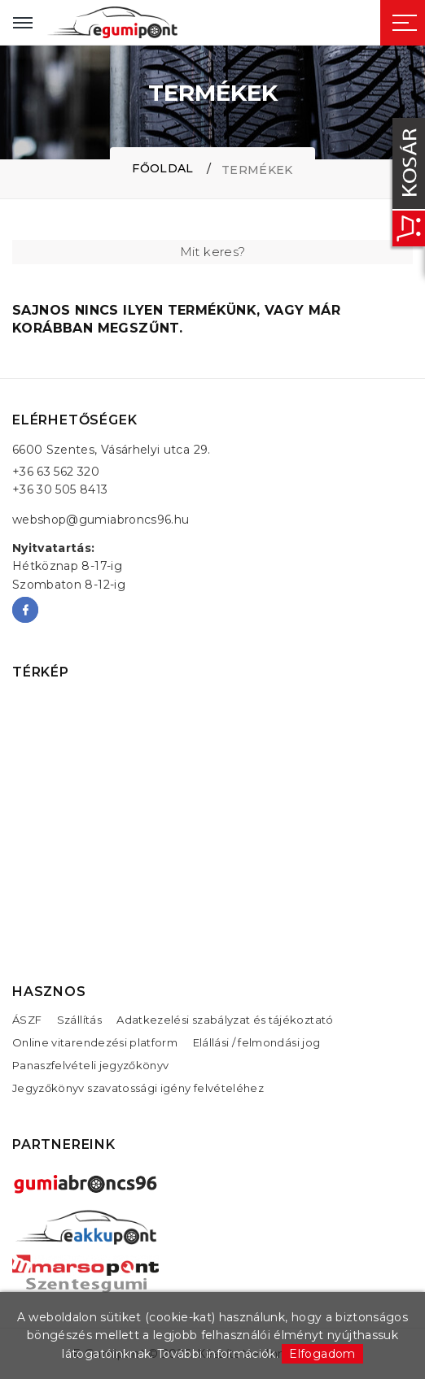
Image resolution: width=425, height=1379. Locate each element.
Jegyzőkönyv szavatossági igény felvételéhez (138, 1087)
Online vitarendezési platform (94, 1042)
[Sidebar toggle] (404, 23)
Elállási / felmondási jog (257, 1042)
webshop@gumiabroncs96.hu (100, 519)
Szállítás (79, 1019)
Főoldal (162, 168)
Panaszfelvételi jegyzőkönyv (90, 1065)
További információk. (217, 1353)
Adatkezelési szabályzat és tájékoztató (224, 1019)
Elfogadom (322, 1353)
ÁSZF (27, 1019)
